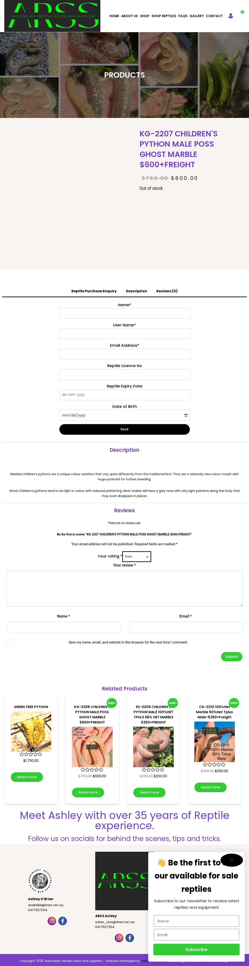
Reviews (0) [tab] (167, 291)
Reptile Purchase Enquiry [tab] (94, 291)
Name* (124, 304)
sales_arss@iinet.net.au (115, 922)
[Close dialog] (231, 860)
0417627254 (37, 910)
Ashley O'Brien (40, 899)
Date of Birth (124, 406)
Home (114, 16)
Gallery (197, 16)
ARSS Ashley (106, 916)
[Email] (196, 934)
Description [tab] (136, 291)
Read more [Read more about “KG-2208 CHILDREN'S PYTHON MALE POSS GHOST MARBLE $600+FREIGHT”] (88, 792)
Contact (214, 16)
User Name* (124, 325)
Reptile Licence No (124, 365)
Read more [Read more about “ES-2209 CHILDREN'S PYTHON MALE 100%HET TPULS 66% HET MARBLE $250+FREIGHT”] (149, 792)
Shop (144, 16)
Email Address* (124, 345)
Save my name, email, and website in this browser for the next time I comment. (128, 642)
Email (186, 616)
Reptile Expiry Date (124, 386)
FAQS (182, 16)
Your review (124, 565)
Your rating (110, 556)
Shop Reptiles (164, 16)
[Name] (196, 921)
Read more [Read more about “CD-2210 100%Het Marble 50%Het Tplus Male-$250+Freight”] (210, 787)
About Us (129, 16)
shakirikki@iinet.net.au (46, 905)
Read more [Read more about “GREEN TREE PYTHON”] (26, 777)
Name (63, 616)
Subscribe (196, 949)
